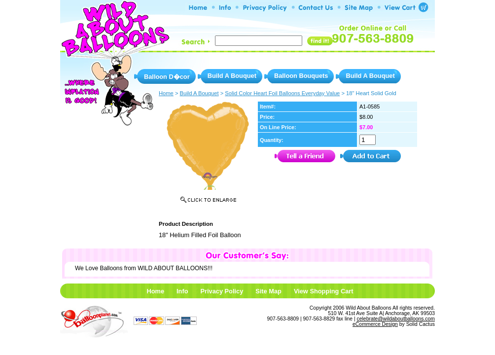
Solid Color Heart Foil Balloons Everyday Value (282, 93)
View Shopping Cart (324, 291)
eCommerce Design (375, 324)
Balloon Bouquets (301, 75)
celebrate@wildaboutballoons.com (396, 318)
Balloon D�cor (167, 76)
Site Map (268, 291)
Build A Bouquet (232, 75)
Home (155, 291)
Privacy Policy (221, 291)
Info (182, 291)
